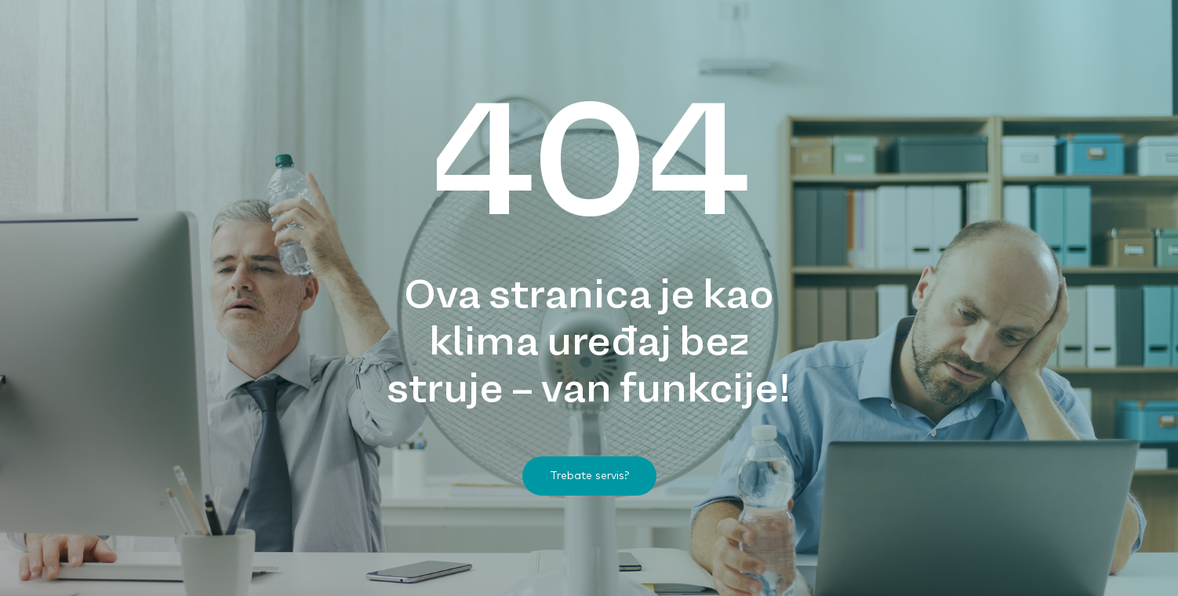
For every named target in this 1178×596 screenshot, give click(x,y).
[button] (589, 476)
